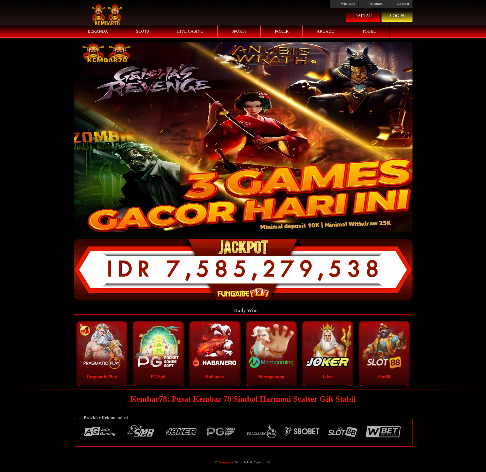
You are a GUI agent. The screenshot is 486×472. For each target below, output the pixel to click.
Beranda (98, 31)
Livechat (399, 3)
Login (397, 15)
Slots (142, 31)
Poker (282, 31)
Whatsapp (344, 3)
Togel (369, 31)
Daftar (363, 15)
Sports (239, 31)
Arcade (325, 31)
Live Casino (190, 31)
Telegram (372, 3)
